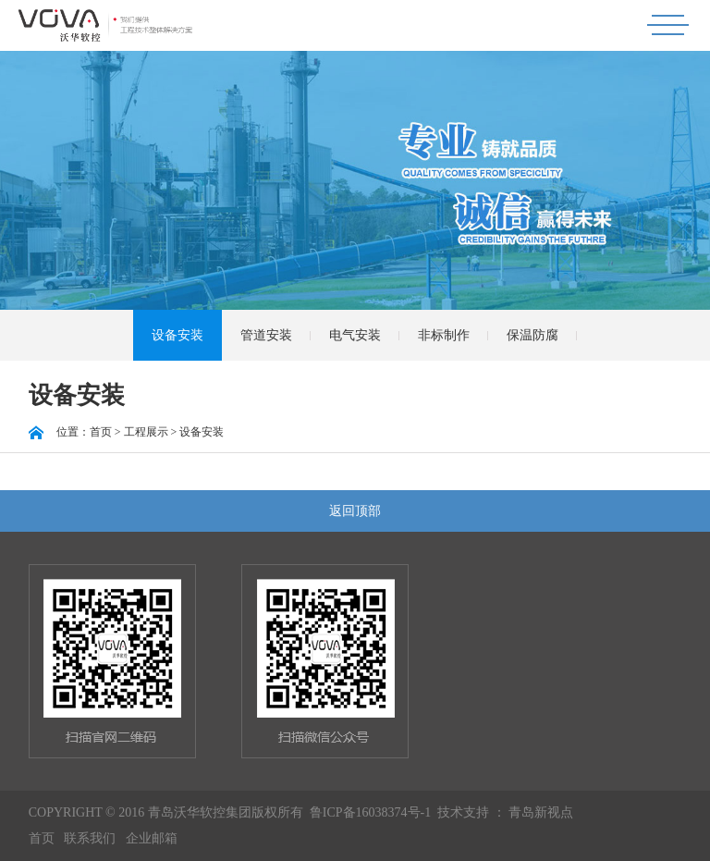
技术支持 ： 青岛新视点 (505, 812)
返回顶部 (355, 511)
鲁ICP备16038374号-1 (370, 812)
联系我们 (90, 838)
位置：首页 (70, 432)
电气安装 (355, 335)
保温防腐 (532, 335)
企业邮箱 (152, 838)
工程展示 (146, 431)
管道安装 (266, 335)
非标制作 (444, 335)
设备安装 (177, 335)
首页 (42, 838)
